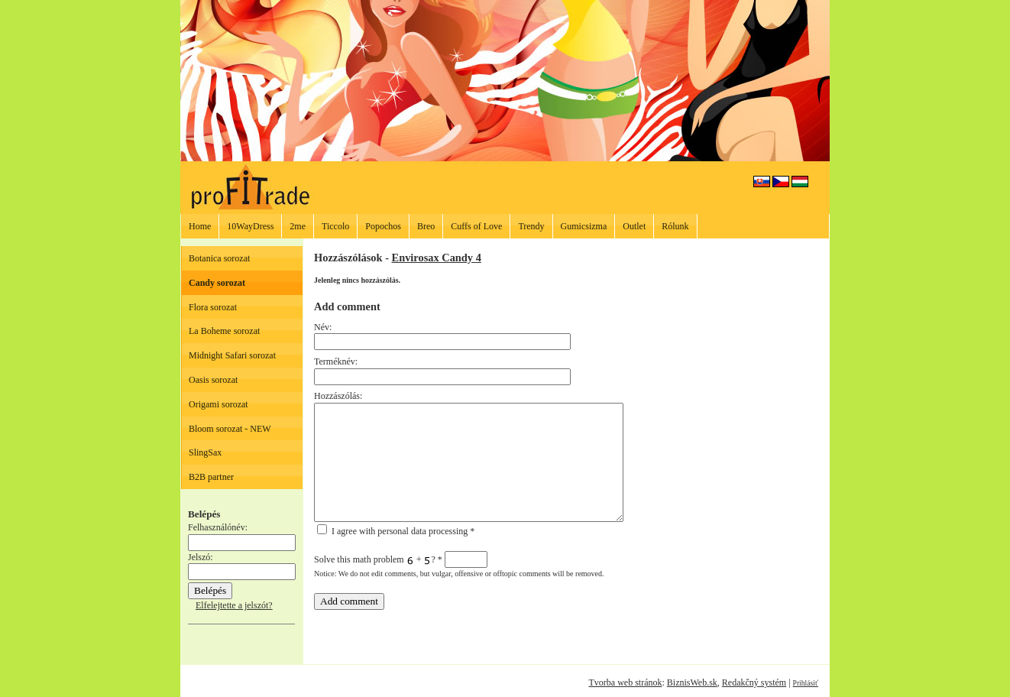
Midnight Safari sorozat (232, 355)
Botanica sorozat (219, 258)
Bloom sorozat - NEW (230, 428)
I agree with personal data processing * (395, 531)
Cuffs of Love (476, 226)
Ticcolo (335, 226)
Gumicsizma (584, 226)
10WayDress (250, 226)
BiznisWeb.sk (692, 682)
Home (200, 226)
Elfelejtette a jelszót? (234, 605)
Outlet (634, 226)
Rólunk (675, 226)
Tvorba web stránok (625, 682)
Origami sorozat (218, 404)
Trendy (531, 226)
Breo (426, 226)
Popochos (383, 226)
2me (298, 226)
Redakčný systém (754, 682)
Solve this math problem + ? (400, 559)
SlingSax (205, 452)
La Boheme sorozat (224, 331)
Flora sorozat (213, 307)
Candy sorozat (217, 282)
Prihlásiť (805, 683)
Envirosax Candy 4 (436, 257)
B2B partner (211, 477)
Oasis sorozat (213, 379)
